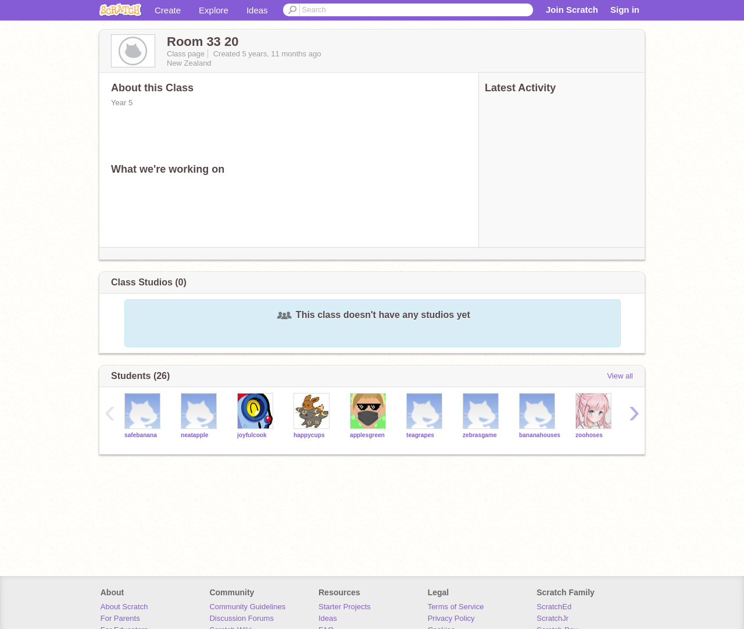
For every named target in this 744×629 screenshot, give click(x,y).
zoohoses (589, 435)
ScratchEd (553, 606)
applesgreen (367, 435)
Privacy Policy (451, 618)
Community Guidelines (247, 606)
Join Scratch (572, 10)
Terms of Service (456, 606)
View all (620, 375)
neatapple (194, 435)
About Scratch (124, 606)
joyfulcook (252, 435)
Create (168, 10)
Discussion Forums (241, 618)
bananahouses (539, 435)
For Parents (120, 618)
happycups (309, 435)
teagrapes (420, 435)
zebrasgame (480, 435)
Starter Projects (345, 606)
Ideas (257, 10)
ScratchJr (552, 618)
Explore (213, 10)
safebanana (140, 435)
